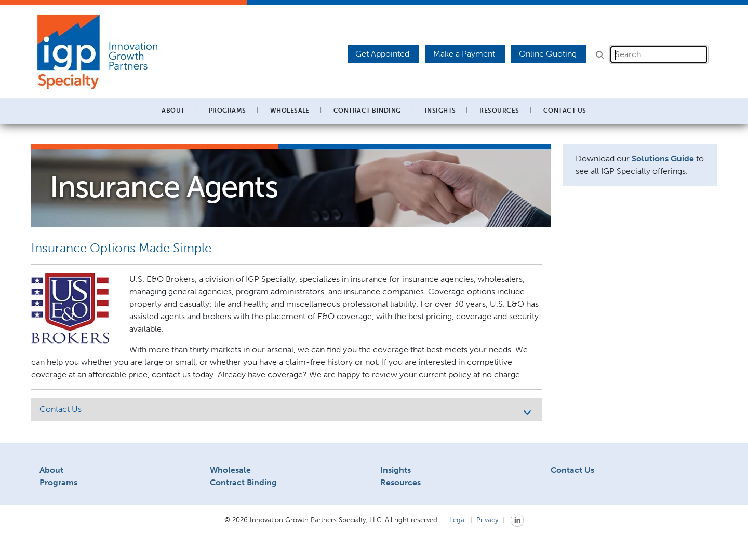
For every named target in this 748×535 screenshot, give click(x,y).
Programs (58, 482)
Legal (457, 519)
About (51, 470)
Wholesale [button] (290, 110)
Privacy (487, 519)
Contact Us (564, 110)
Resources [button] (499, 110)
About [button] (173, 110)
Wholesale (230, 470)
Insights (440, 110)
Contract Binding (367, 110)
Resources (400, 482)
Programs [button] (227, 110)
